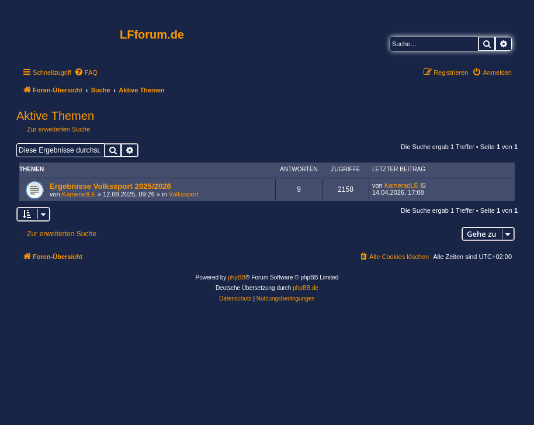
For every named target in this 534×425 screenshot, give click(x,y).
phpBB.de (305, 288)
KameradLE (79, 194)
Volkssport (184, 194)
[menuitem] (86, 72)
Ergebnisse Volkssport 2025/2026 (110, 186)
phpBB (236, 277)
